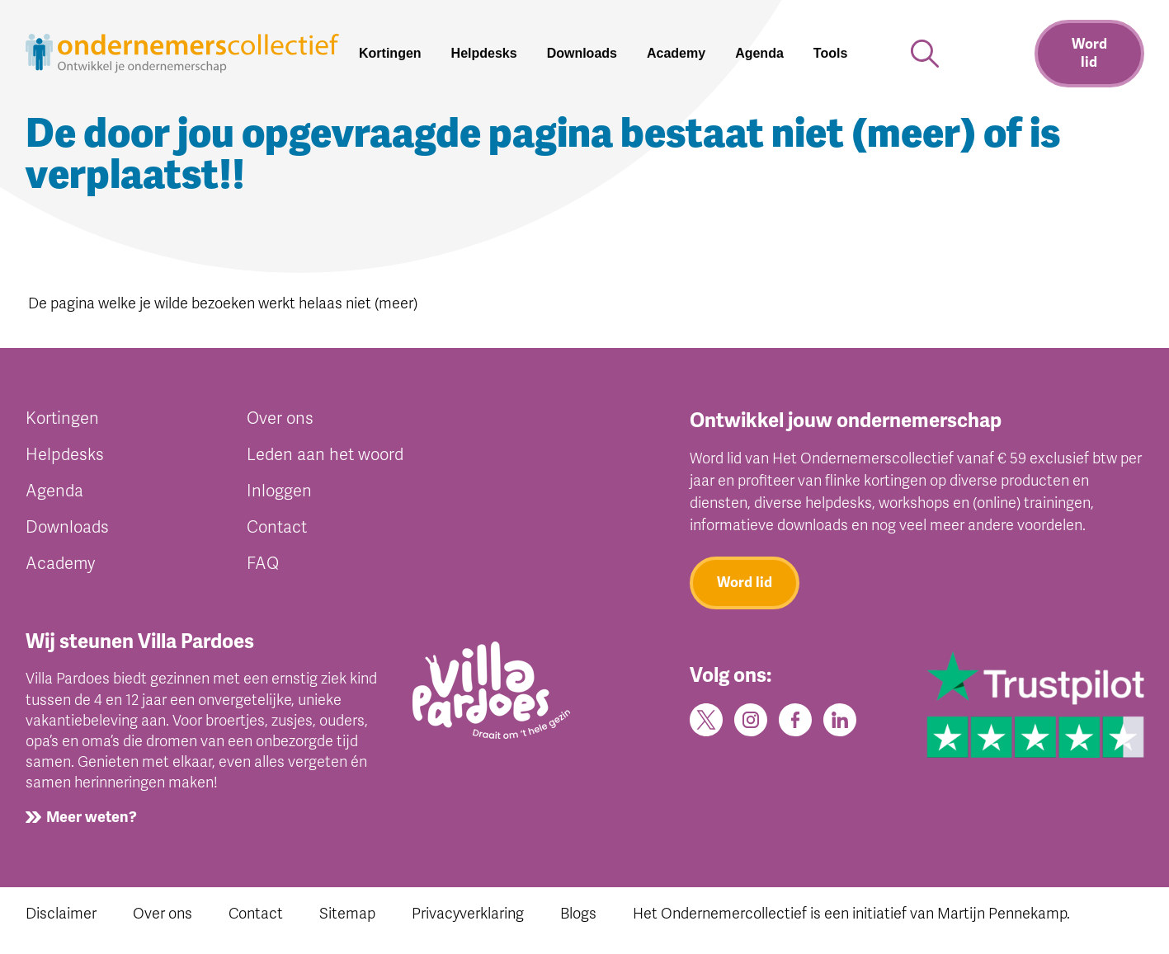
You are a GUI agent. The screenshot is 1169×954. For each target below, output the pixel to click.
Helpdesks (65, 454)
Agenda (54, 491)
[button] (837, 53)
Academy (60, 563)
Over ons (280, 418)
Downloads (67, 527)
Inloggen (279, 491)
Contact (277, 527)
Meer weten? (91, 817)
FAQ (263, 563)
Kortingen (62, 418)
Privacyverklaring (468, 914)
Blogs (578, 914)
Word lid (1089, 53)
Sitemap (347, 914)
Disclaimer (61, 914)
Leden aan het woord (325, 454)
